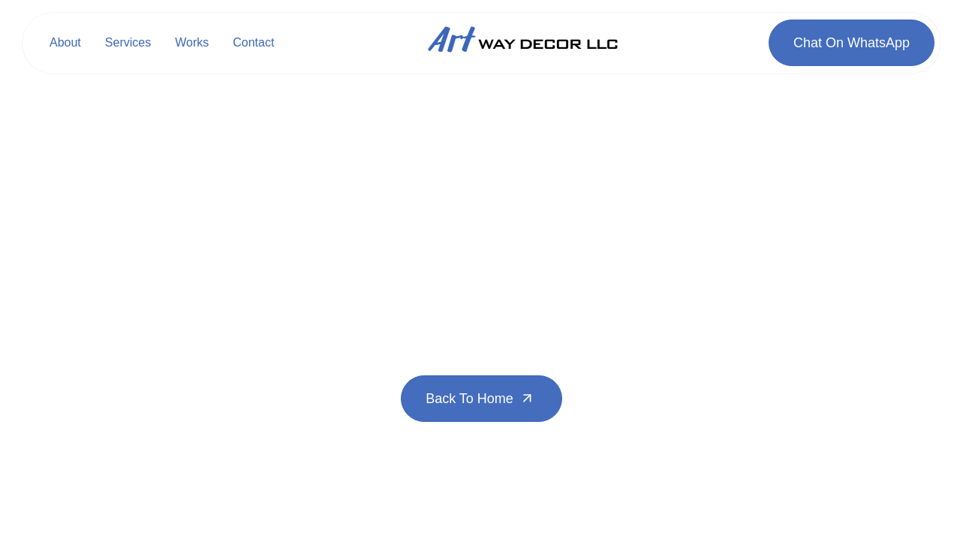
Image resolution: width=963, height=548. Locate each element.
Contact (253, 42)
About (65, 42)
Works (192, 42)
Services (128, 42)
